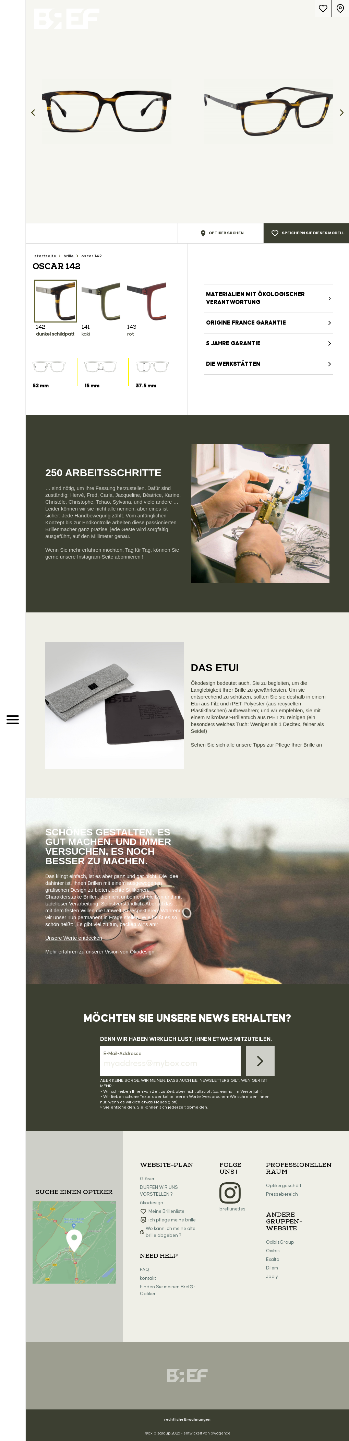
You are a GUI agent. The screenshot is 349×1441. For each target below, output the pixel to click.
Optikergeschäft (283, 1185)
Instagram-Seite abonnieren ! (110, 557)
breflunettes (232, 1209)
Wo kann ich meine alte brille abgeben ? (170, 1232)
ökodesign (151, 1202)
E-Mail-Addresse (123, 1053)
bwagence (220, 1433)
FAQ (144, 1269)
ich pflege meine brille (172, 1220)
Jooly (272, 1276)
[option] (107, 111)
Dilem (272, 1268)
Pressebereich (282, 1194)
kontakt (148, 1278)
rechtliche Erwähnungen (187, 1419)
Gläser (147, 1178)
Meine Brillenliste (166, 1211)
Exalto (272, 1259)
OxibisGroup (280, 1242)
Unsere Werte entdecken (73, 938)
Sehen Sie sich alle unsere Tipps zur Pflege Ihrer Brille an (256, 745)
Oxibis (273, 1251)
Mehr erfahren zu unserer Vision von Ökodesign (99, 951)
